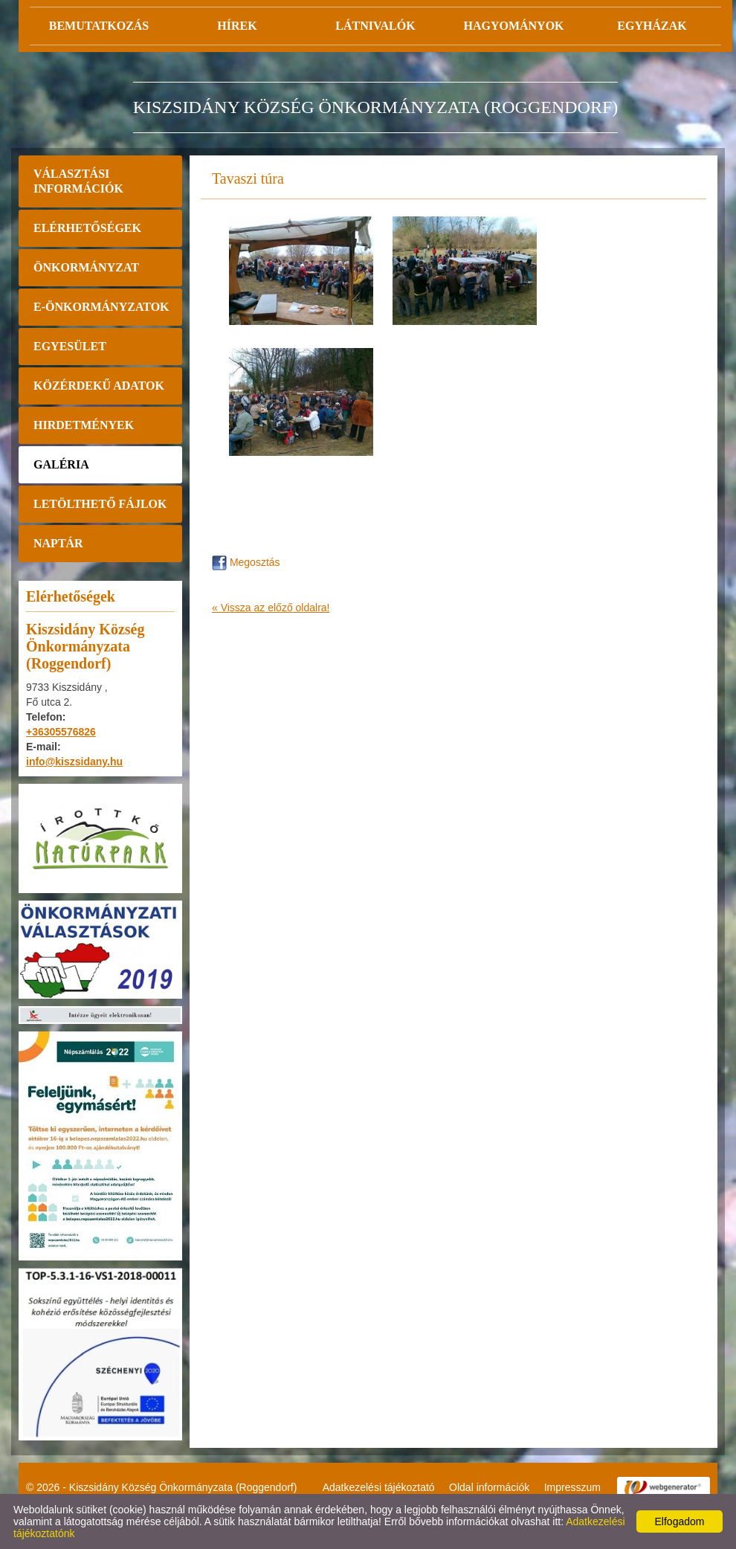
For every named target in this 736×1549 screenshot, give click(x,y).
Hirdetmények (83, 425)
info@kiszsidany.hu (74, 761)
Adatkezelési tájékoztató (379, 1487)
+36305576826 (61, 732)
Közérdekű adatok (98, 385)
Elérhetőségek (87, 228)
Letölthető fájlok (100, 503)
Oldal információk (489, 1487)
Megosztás (246, 562)
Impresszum (572, 1487)
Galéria (61, 464)
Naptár (58, 543)
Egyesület (69, 346)
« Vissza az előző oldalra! (271, 608)
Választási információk (78, 181)
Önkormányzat (86, 267)
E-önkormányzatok (101, 306)
